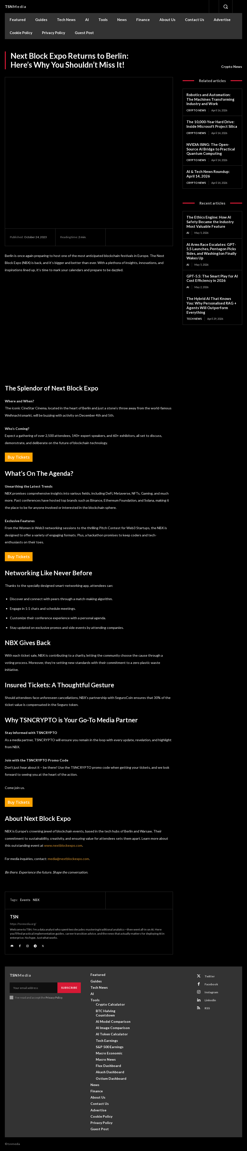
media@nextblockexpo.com (68, 859)
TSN (14, 916)
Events (25, 900)
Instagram (211, 992)
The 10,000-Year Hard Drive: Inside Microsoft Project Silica (211, 124)
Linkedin (210, 1000)
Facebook (211, 984)
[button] (225, 6)
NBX (36, 900)
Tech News (194, 318)
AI (187, 232)
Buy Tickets (19, 457)
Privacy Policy (54, 997)
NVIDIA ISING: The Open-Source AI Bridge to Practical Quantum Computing (210, 149)
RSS (207, 1008)
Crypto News (231, 66)
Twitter (210, 976)
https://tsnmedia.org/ (23, 923)
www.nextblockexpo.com (63, 845)
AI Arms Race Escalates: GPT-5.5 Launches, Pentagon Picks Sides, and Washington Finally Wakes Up (211, 251)
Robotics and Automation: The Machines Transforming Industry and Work (210, 99)
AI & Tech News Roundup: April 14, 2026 (208, 173)
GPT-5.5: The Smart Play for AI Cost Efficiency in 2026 (212, 278)
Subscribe (69, 987)
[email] (33, 987)
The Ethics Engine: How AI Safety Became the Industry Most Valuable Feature (210, 221)
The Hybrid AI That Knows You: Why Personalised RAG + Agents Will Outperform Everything (211, 305)
